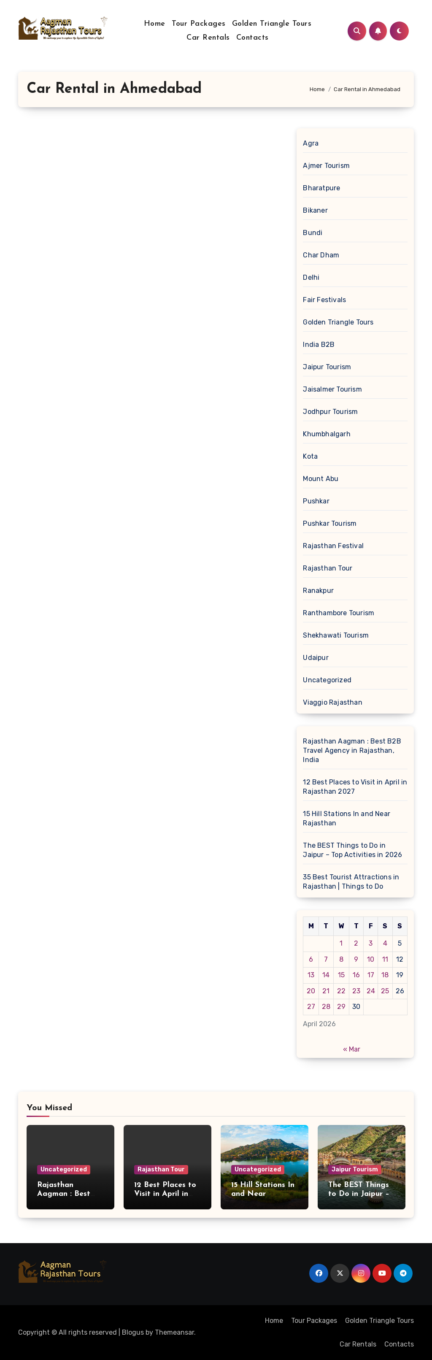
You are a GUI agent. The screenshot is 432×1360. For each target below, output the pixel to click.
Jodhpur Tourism (330, 412)
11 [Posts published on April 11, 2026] (385, 959)
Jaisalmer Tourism (332, 389)
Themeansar (174, 1332)
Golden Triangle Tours (272, 24)
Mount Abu (320, 479)
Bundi (312, 233)
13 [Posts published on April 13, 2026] (311, 975)
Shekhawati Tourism (336, 635)
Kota (310, 456)
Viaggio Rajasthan (332, 702)
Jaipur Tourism (327, 367)
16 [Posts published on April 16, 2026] (356, 975)
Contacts (252, 38)
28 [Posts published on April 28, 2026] (326, 1007)
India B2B (319, 345)
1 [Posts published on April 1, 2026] (341, 943)
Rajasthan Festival (333, 546)
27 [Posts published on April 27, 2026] (311, 1007)
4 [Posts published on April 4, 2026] (385, 943)
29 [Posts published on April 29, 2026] (341, 1007)
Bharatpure (321, 188)
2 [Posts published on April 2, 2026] (356, 943)
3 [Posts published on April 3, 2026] (371, 943)
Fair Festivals (324, 300)
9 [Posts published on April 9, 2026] (356, 959)
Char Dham (321, 255)
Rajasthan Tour (327, 568)
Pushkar (316, 501)
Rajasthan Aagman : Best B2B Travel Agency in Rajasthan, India (352, 750)
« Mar (351, 1049)
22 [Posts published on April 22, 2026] (341, 991)
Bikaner (315, 210)
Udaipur (315, 658)
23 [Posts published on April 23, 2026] (356, 991)
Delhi (311, 277)
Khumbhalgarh (326, 434)
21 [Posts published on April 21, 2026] (325, 991)
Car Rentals (208, 38)
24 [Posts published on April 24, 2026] (371, 991)
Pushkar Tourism (329, 523)
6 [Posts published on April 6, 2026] (311, 959)
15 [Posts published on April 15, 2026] (341, 975)
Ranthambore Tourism (338, 613)
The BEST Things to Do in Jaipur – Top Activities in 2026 (352, 850)
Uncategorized (327, 680)
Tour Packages (199, 24)
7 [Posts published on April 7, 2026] (326, 959)
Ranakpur (318, 591)
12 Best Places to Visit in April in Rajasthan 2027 (355, 786)
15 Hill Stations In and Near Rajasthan (346, 818)
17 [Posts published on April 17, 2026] (370, 975)
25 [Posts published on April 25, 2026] (385, 991)
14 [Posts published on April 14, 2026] (325, 975)
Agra (311, 143)
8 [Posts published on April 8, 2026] (341, 959)
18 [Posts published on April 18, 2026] (385, 975)
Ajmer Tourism (326, 166)
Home (154, 24)
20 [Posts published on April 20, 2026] (311, 991)
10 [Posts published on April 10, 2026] (370, 959)
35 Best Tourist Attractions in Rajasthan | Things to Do (351, 881)
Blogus (133, 1332)
